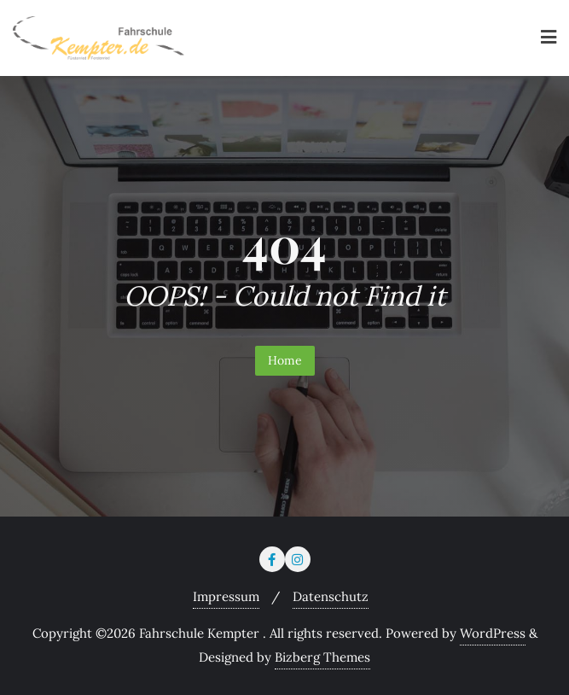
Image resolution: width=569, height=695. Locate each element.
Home (285, 360)
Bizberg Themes (322, 657)
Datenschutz (331, 596)
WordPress (492, 633)
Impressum (226, 596)
